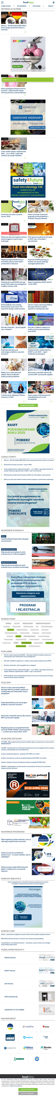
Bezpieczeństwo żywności (43, 623)
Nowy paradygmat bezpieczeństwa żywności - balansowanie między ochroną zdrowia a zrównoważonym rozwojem (13, 91)
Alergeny (8, 623)
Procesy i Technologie (43, 636)
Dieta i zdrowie (16, 626)
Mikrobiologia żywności (11, 633)
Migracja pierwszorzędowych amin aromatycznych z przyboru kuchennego (15, 566)
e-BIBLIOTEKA (6, 6)
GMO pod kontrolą (11, 997)
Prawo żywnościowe (29, 636)
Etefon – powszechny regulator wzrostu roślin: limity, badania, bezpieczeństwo (25, 934)
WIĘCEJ (50, 6)
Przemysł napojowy (34, 639)
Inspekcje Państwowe (22, 629)
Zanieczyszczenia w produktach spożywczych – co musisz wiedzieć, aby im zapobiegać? (15, 855)
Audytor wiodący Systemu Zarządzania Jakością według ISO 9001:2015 (23, 762)
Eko (37, 626)
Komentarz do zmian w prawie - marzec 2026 (18, 464)
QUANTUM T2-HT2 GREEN (14, 1010)
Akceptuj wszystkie (27, 1089)
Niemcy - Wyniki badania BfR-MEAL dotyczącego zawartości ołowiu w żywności (13, 28)
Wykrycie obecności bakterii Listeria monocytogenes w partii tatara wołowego (14, 239)
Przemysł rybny (6, 643)
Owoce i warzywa (46, 633)
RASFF (16, 643)
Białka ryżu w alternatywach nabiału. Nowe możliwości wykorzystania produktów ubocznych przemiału (11, 375)
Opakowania (36, 633)
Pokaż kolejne (27, 405)
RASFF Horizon (10, 971)
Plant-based (10, 636)
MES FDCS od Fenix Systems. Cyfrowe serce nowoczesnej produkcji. (22, 938)
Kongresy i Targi (34, 629)
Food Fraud (10, 629)
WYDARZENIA (21, 6)
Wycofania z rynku (21, 646)
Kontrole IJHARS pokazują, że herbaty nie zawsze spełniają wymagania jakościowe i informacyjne (38, 263)
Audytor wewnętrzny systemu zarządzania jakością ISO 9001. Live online (23, 758)
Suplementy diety (38, 643)
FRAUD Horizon (10, 958)
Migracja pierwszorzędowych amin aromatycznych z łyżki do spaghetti (13, 553)
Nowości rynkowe (24, 633)
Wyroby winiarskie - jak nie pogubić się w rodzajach (20, 665)
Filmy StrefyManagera (46, 626)
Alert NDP (17, 623)
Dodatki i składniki (28, 626)
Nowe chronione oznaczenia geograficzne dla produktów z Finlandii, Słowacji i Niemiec (38, 216)
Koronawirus (45, 629)
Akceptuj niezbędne (27, 1093)
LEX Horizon (9, 984)
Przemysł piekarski (47, 639)
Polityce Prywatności (16, 1086)
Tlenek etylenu (49, 643)
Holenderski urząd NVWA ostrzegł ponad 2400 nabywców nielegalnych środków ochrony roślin (14, 284)
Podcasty (18, 636)
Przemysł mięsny (8, 639)
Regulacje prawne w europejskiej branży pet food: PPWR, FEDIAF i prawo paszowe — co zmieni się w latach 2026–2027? (15, 730)
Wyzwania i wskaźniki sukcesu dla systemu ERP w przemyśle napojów (40, 373)
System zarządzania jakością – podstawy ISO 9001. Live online (20, 754)
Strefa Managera (26, 643)
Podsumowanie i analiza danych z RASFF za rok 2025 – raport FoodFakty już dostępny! (39, 352)
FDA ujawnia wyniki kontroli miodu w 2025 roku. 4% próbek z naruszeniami (40, 239)
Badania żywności (28, 623)
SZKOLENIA (36, 6)
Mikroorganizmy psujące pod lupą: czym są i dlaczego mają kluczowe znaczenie (16, 840)
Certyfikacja (7, 626)
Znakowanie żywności (34, 646)
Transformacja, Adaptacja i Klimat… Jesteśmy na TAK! (13, 396)
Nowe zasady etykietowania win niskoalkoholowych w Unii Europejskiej (39, 397)
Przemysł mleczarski (21, 639)
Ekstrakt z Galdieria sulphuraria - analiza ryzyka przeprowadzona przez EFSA (39, 329)
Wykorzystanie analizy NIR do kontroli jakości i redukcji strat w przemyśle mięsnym (14, 869)
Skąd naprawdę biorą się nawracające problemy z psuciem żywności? (12, 352)
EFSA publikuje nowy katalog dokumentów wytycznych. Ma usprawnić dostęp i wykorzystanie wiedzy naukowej (13, 308)
